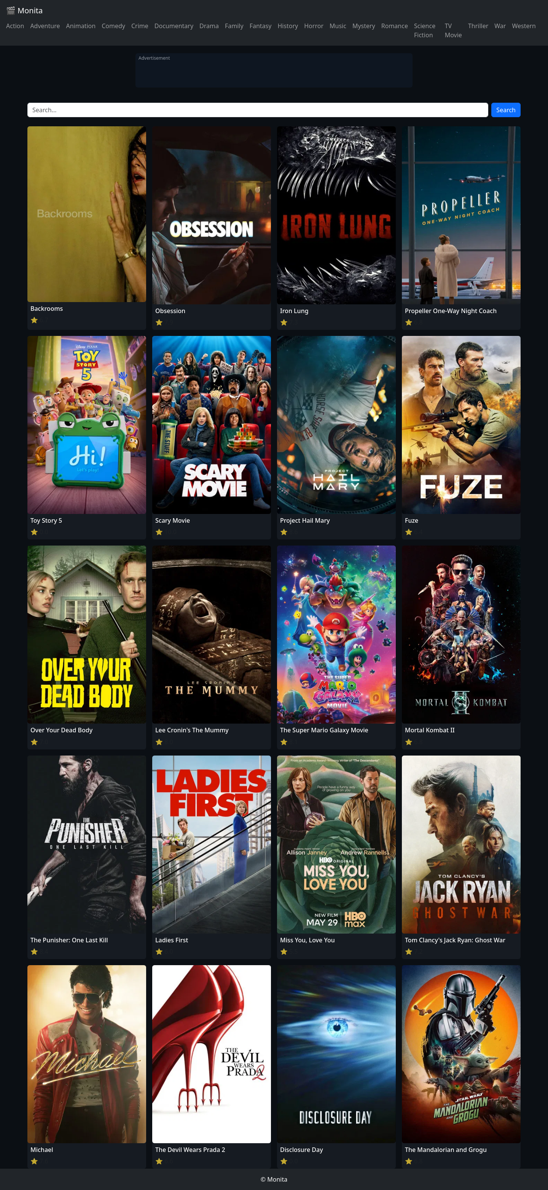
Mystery (363, 26)
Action (15, 26)
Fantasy (261, 26)
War (500, 26)
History (287, 26)
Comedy (113, 26)
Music (338, 26)
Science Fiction (424, 30)
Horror (313, 26)
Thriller (478, 26)
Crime (139, 26)
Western (524, 26)
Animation (81, 26)
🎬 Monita (24, 10)
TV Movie (453, 30)
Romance (394, 26)
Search (506, 110)
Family (234, 26)
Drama (209, 26)
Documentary (174, 26)
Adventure (45, 26)
